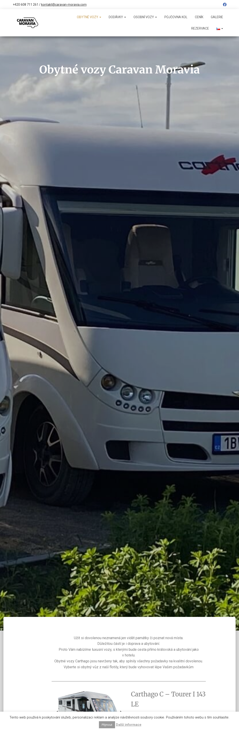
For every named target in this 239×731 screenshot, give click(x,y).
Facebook (224, 5)
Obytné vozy (89, 17)
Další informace (128, 725)
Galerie (217, 17)
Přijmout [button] (107, 724)
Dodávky (117, 17)
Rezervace (200, 28)
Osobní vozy (145, 17)
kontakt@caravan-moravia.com (64, 4)
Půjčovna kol (175, 17)
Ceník (199, 17)
